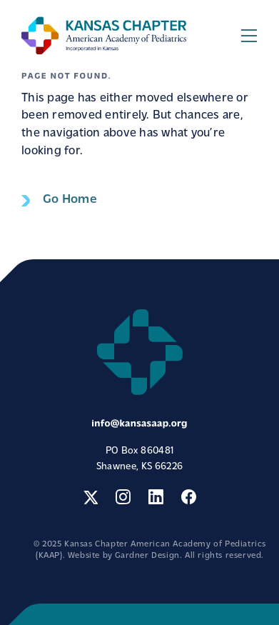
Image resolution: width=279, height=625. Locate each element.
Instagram (123, 496)
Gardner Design (147, 555)
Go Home (70, 199)
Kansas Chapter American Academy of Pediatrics (103, 35)
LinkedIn (155, 496)
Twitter (90, 496)
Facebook (188, 496)
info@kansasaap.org (139, 424)
